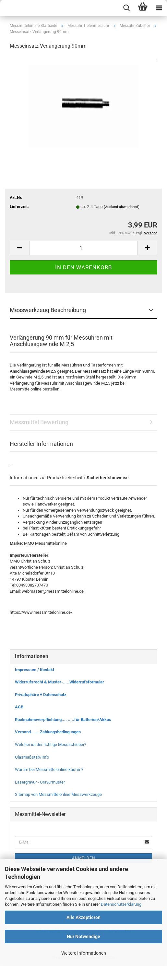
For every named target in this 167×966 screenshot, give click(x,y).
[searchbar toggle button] (126, 8)
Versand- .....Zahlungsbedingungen (48, 731)
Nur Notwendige (83, 936)
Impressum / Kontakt (34, 669)
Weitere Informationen (83, 953)
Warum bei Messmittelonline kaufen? (49, 769)
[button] (19, 248)
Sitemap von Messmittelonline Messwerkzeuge (58, 794)
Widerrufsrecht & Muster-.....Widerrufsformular (59, 682)
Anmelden (83, 858)
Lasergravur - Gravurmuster (40, 782)
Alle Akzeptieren (83, 917)
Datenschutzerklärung (121, 904)
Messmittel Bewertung (39, 422)
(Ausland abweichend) (121, 207)
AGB (19, 706)
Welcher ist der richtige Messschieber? (50, 744)
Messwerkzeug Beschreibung (48, 310)
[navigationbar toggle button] (159, 8)
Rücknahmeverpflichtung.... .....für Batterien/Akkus (63, 719)
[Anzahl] (83, 248)
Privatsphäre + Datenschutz (40, 694)
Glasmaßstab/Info (32, 757)
